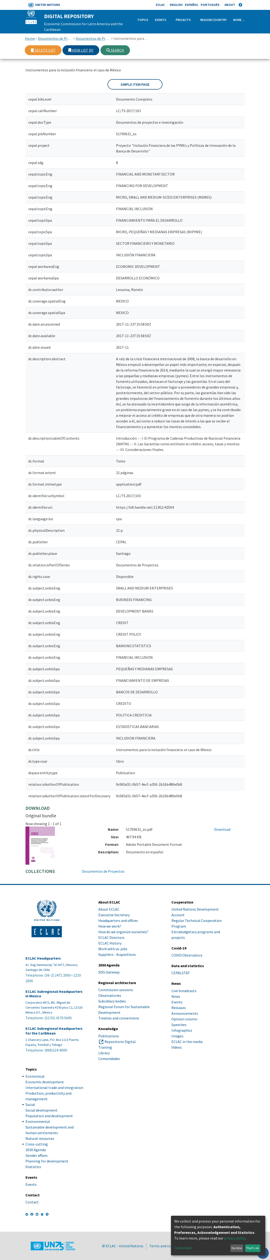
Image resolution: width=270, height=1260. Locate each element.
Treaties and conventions (118, 1018)
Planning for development (46, 1161)
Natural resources (39, 1138)
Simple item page (135, 84)
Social (30, 1104)
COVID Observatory (186, 955)
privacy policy (235, 1238)
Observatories (109, 995)
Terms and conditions (166, 1246)
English (176, 5)
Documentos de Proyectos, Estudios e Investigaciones (55, 38)
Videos (176, 1047)
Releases (178, 1007)
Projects (183, 20)
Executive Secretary (114, 914)
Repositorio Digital (120, 1041)
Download (222, 829)
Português (210, 5)
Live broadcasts (183, 990)
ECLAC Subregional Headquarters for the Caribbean (54, 1030)
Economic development (44, 1082)
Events (160, 20)
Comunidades (109, 1058)
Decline (237, 1248)
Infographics (181, 1030)
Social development (41, 1110)
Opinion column (184, 1019)
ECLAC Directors (111, 937)
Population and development (49, 1115)
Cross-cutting (36, 1144)
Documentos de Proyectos (93, 38)
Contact (32, 1202)
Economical (35, 1076)
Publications (108, 1036)
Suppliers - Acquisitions (117, 954)
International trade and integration (54, 1087)
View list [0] (80, 50)
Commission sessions (115, 989)
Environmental (37, 1121)
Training (105, 1047)
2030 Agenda (35, 1149)
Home (30, 38)
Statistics (33, 1166)
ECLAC (160, 5)
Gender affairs (36, 1155)
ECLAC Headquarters (43, 958)
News (175, 996)
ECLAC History (109, 943)
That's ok (252, 1248)
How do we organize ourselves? (123, 931)
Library (104, 1053)
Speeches (179, 1024)
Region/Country (213, 20)
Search (115, 50)
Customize (183, 1247)
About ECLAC (108, 909)
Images (177, 1036)
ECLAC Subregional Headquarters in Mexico (54, 993)
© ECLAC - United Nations (122, 1246)
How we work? (109, 926)
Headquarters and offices (118, 920)
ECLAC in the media (187, 1041)
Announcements (184, 1013)
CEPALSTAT (180, 972)
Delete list (43, 50)
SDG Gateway (109, 972)
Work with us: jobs (112, 948)
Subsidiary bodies (112, 1001)
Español (191, 5)
